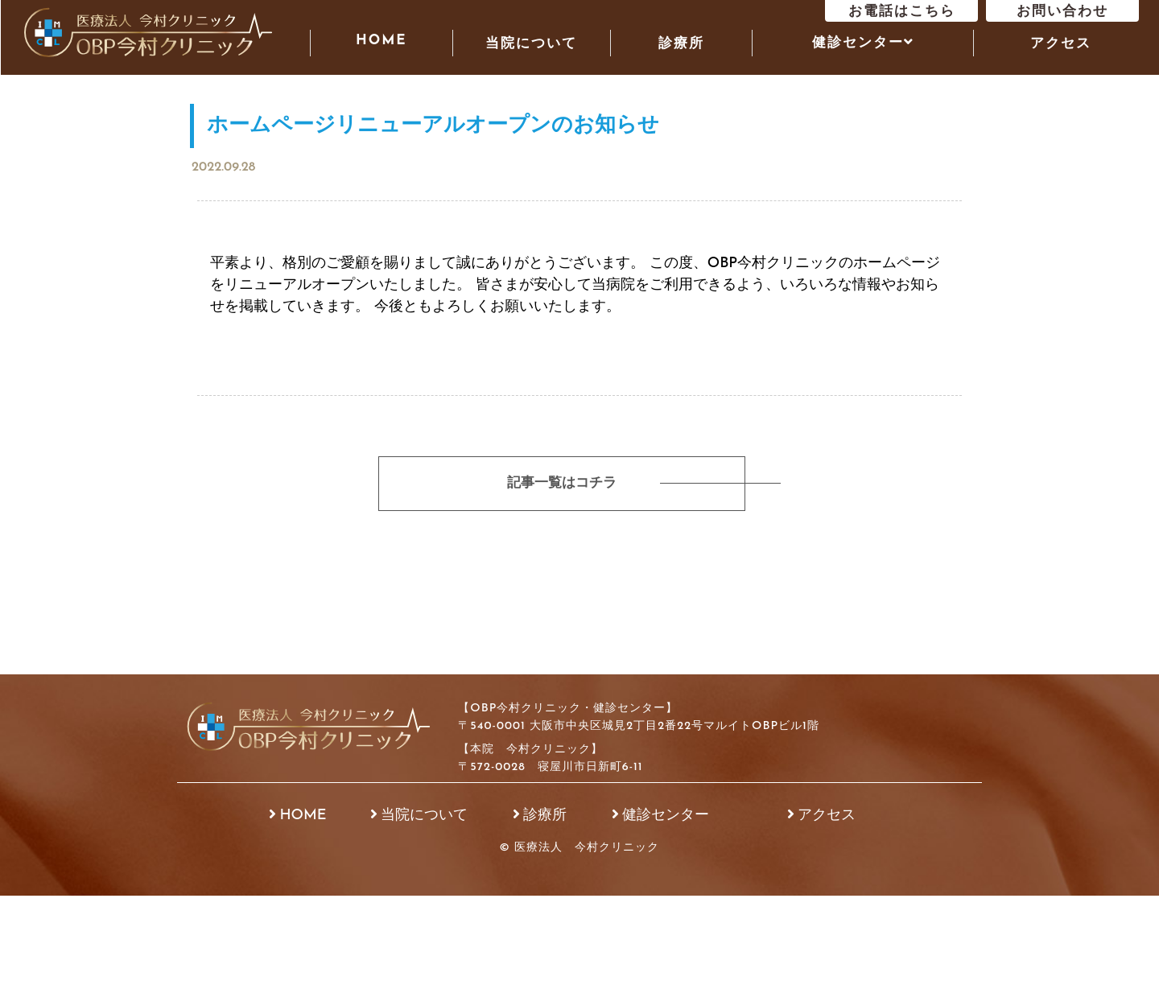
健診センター (665, 815)
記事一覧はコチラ (559, 484)
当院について (531, 43)
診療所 (681, 43)
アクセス (1060, 43)
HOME (381, 40)
